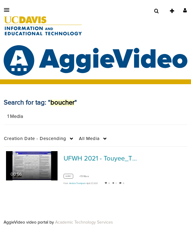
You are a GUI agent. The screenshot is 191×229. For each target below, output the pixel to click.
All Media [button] (89, 138)
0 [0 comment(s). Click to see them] (124, 183)
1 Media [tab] (15, 116)
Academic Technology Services (84, 222)
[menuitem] (156, 11)
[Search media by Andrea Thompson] (77, 183)
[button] (8, 10)
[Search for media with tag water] (71, 177)
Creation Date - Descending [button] (35, 138)
